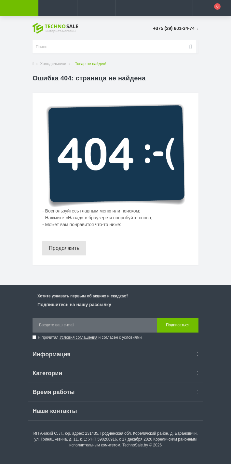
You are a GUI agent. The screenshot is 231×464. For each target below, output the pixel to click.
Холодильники (53, 63)
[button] (96, 8)
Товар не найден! (90, 63)
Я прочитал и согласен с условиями (90, 337)
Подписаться (177, 325)
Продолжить (64, 248)
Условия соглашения (78, 337)
